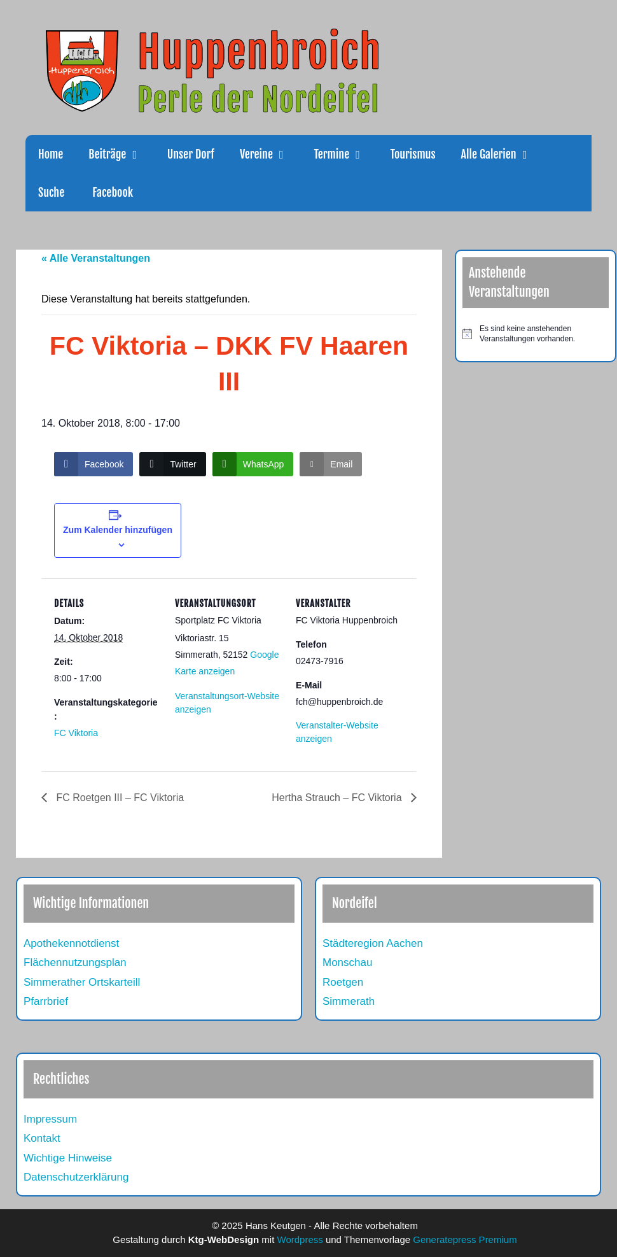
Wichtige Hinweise (68, 1158)
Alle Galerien (502, 154)
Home (50, 154)
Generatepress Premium (464, 1239)
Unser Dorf (190, 154)
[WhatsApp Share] (253, 464)
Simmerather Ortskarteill (82, 982)
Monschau (347, 962)
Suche (51, 192)
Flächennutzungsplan (75, 962)
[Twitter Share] (172, 464)
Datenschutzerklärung (76, 1177)
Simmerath (348, 1001)
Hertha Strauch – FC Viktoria (338, 797)
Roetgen (342, 982)
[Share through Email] (331, 464)
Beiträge (121, 154)
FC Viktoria (76, 733)
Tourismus (413, 154)
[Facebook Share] (93, 464)
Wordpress (300, 1239)
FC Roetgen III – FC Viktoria (118, 797)
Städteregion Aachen (372, 943)
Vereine (270, 154)
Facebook (111, 192)
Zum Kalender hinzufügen (117, 530)
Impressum (50, 1119)
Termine (345, 154)
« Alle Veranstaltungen (95, 258)
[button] (140, 154)
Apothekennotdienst (71, 943)
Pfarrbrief (46, 1001)
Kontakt (42, 1138)
